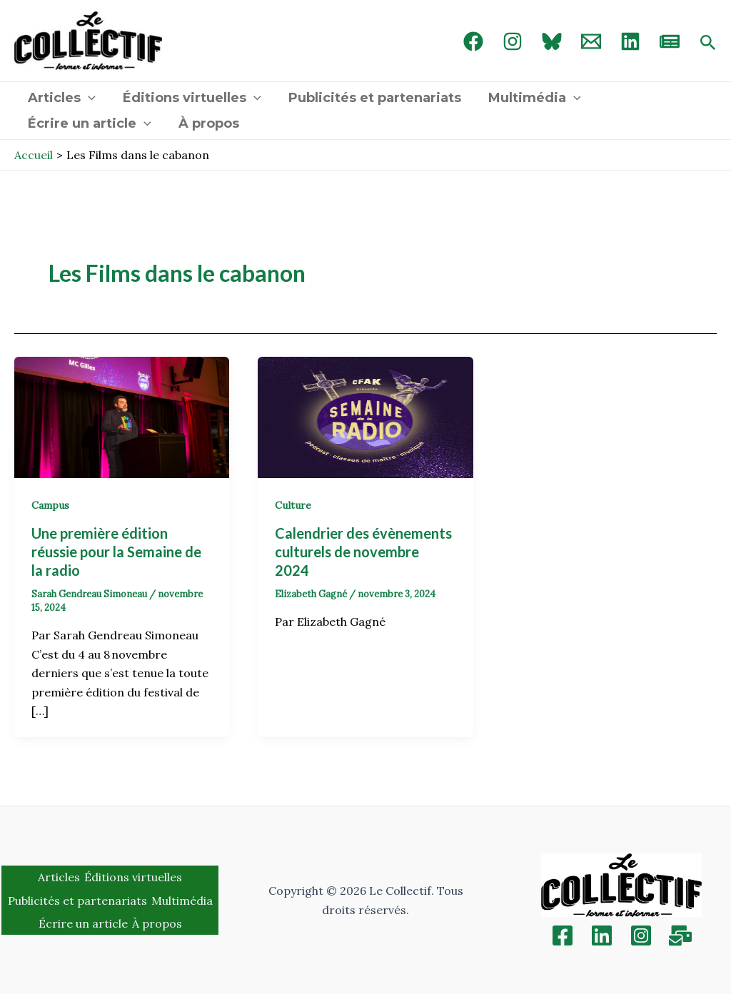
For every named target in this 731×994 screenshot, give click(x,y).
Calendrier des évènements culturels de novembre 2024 (363, 551)
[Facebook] (473, 41)
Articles (61, 98)
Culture (293, 505)
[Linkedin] (601, 935)
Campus (50, 505)
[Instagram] (513, 41)
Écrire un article (89, 123)
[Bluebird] (552, 41)
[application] (87, 98)
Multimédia (529, 98)
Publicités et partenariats (371, 98)
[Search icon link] (708, 43)
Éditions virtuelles (190, 98)
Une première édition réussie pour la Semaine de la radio (116, 551)
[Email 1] (591, 41)
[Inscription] (680, 935)
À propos (206, 123)
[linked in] (630, 41)
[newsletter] (670, 41)
